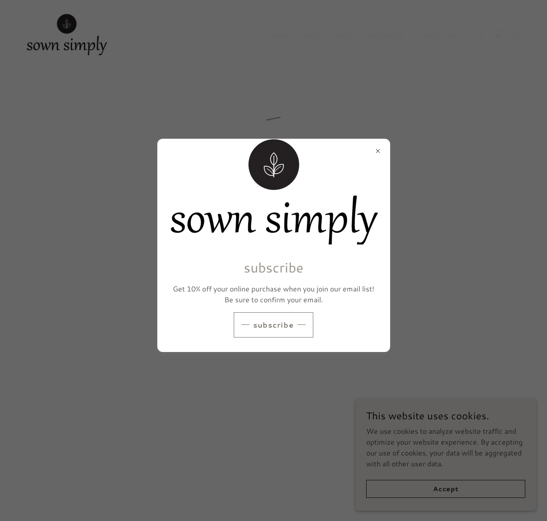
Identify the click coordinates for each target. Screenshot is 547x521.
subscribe (273, 324)
